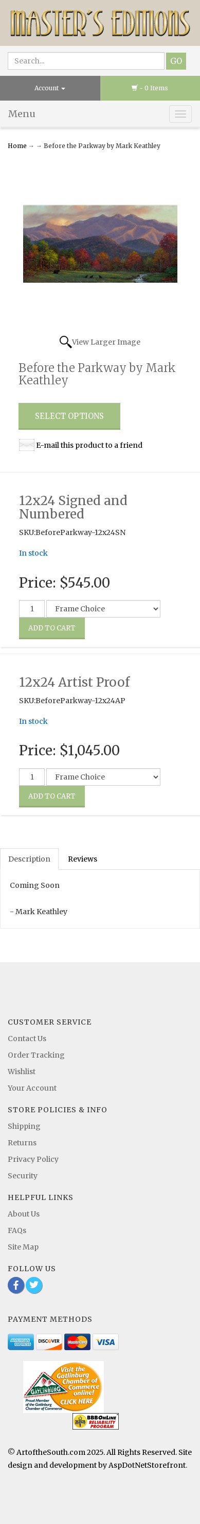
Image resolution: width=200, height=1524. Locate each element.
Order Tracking (36, 1055)
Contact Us (27, 1038)
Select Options (69, 416)
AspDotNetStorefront (147, 1465)
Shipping (24, 1126)
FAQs (17, 1230)
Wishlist (21, 1071)
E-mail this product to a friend (89, 445)
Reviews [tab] (82, 859)
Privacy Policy (33, 1159)
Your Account (32, 1088)
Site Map (23, 1247)
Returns (22, 1142)
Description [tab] (29, 859)
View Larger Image (106, 342)
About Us (24, 1214)
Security (23, 1175)
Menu (21, 114)
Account (49, 88)
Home (18, 146)
